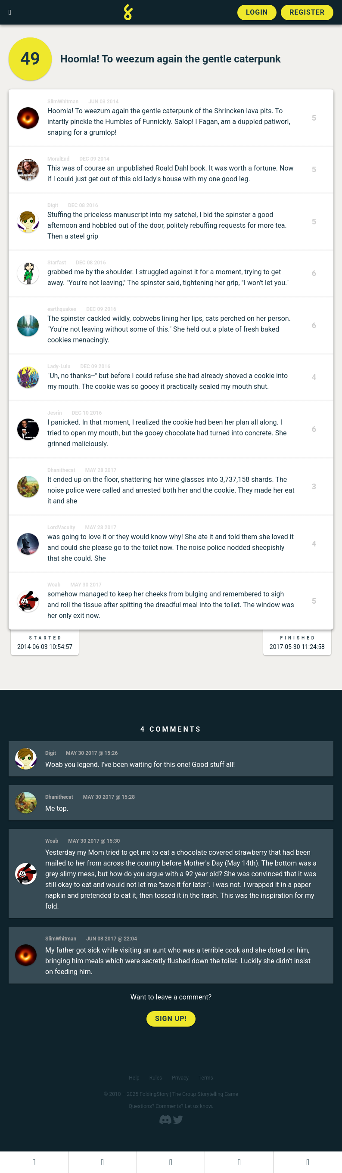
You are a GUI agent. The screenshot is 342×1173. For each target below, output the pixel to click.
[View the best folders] (308, 1162)
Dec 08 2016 (83, 205)
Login (257, 12)
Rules (155, 1078)
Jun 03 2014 (103, 102)
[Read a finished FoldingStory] (239, 1162)
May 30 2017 (86, 585)
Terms (206, 1078)
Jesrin (54, 413)
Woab (53, 585)
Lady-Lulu (58, 366)
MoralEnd (58, 159)
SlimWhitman (62, 102)
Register (307, 12)
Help (134, 1078)
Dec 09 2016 (101, 309)
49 (30, 59)
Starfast (56, 263)
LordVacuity (61, 527)
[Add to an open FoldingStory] (171, 1162)
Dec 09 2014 (94, 159)
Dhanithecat (61, 470)
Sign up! (171, 1019)
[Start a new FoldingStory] (102, 1162)
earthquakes (61, 309)
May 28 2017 (101, 470)
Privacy (180, 1078)
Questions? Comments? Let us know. (171, 1106)
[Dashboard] (34, 1162)
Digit (52, 205)
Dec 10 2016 (87, 413)
